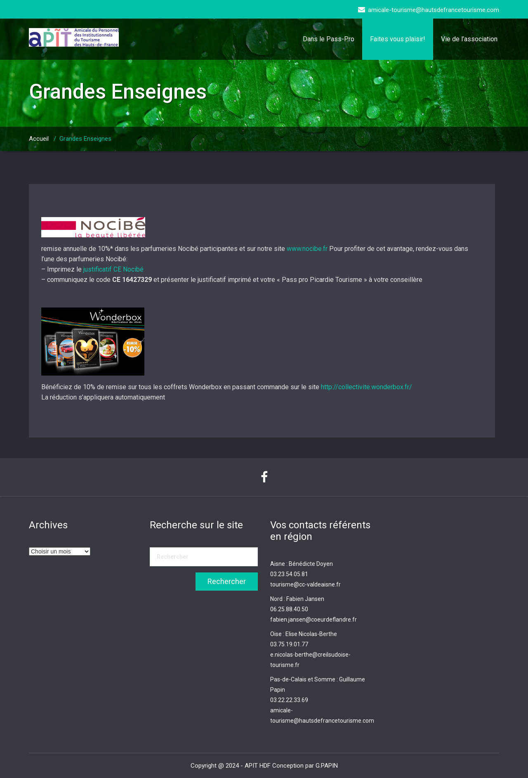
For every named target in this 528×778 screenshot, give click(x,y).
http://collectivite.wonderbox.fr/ (366, 387)
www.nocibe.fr (307, 249)
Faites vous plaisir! (397, 39)
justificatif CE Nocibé (113, 269)
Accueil (39, 138)
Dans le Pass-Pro (328, 39)
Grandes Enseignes (85, 138)
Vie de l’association (469, 39)
